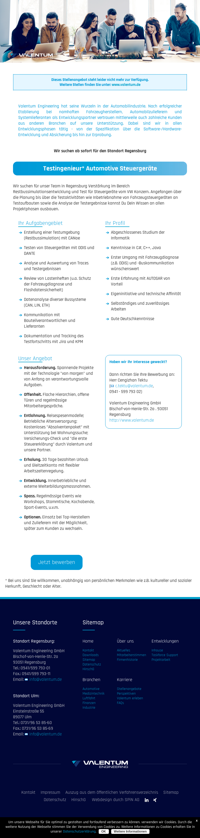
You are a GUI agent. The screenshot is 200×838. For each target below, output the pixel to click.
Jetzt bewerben (56, 562)
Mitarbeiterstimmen (131, 655)
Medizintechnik (93, 693)
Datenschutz (92, 664)
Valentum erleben (130, 698)
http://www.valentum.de (131, 420)
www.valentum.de (126, 84)
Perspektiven (126, 693)
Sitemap (89, 659)
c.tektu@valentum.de (134, 386)
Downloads (91, 655)
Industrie (89, 707)
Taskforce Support (165, 655)
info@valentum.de (45, 679)
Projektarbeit (161, 659)
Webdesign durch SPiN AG (115, 800)
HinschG (88, 669)
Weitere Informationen (130, 831)
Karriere (124, 680)
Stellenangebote (129, 689)
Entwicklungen (165, 641)
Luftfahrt (89, 698)
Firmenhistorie (127, 659)
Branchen (91, 680)
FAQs (120, 703)
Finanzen (89, 703)
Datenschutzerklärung (79, 831)
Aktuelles (123, 650)
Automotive (91, 689)
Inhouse (157, 650)
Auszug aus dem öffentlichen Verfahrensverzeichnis (111, 792)
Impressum (50, 792)
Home (88, 641)
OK (103, 831)
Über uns (125, 641)
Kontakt (88, 650)
